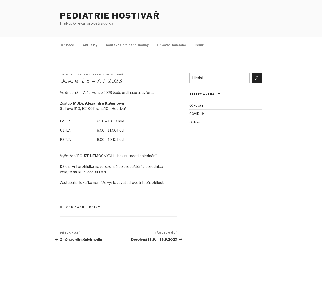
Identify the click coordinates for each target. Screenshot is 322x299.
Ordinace (66, 45)
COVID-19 (196, 114)
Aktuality (90, 45)
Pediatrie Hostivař (110, 16)
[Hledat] (257, 78)
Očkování (196, 105)
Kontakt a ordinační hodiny (127, 45)
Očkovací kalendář (171, 45)
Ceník (199, 45)
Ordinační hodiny (83, 207)
